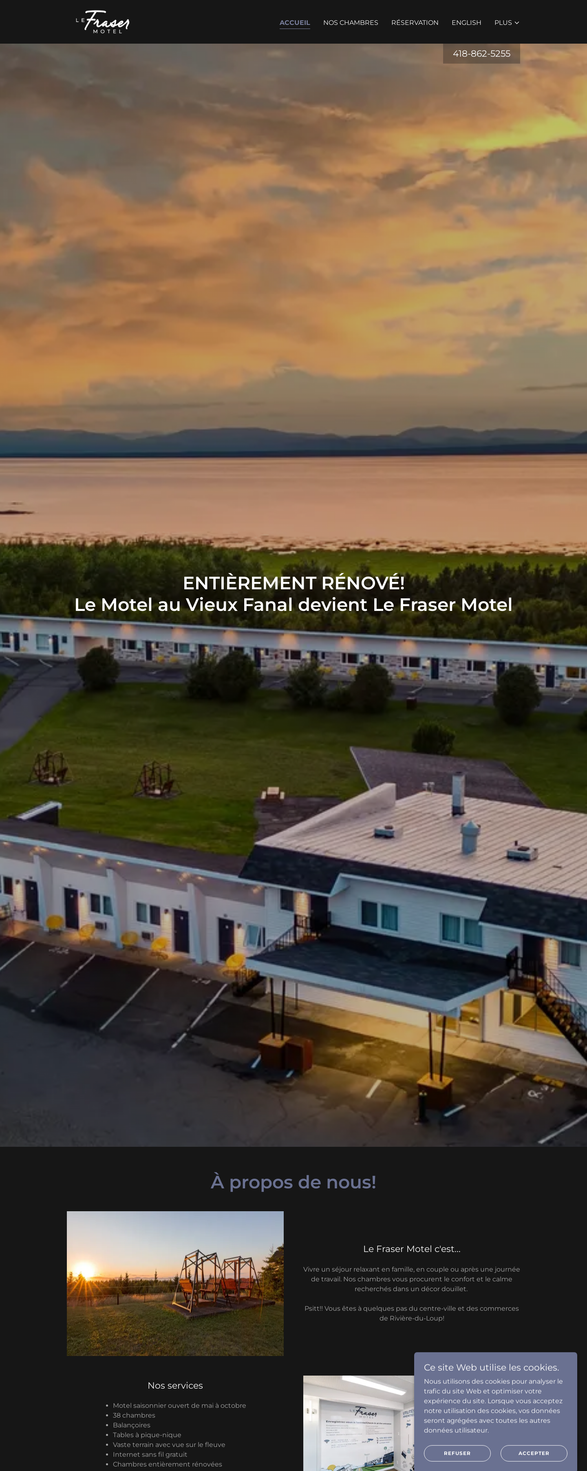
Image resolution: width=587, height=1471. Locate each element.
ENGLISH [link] (466, 23)
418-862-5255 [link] (481, 53)
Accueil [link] (295, 23)
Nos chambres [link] (350, 23)
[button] (507, 23)
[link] (102, 21)
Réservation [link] (415, 23)
